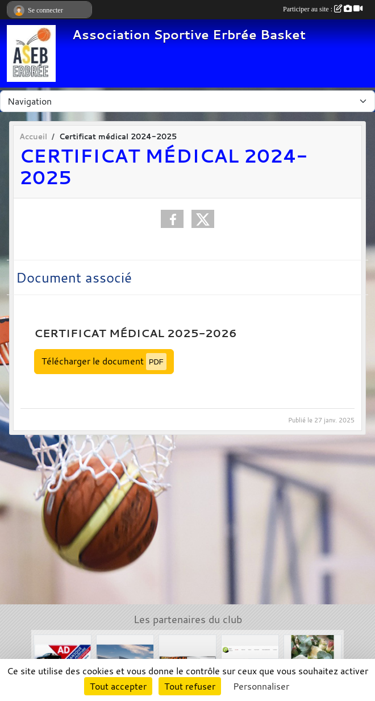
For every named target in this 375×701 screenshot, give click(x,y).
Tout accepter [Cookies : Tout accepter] (118, 686)
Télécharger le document (103, 361)
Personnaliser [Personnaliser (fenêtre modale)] (261, 686)
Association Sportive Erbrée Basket (189, 34)
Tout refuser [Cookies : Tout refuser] (189, 686)
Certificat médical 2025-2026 (135, 333)
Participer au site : (323, 9)
